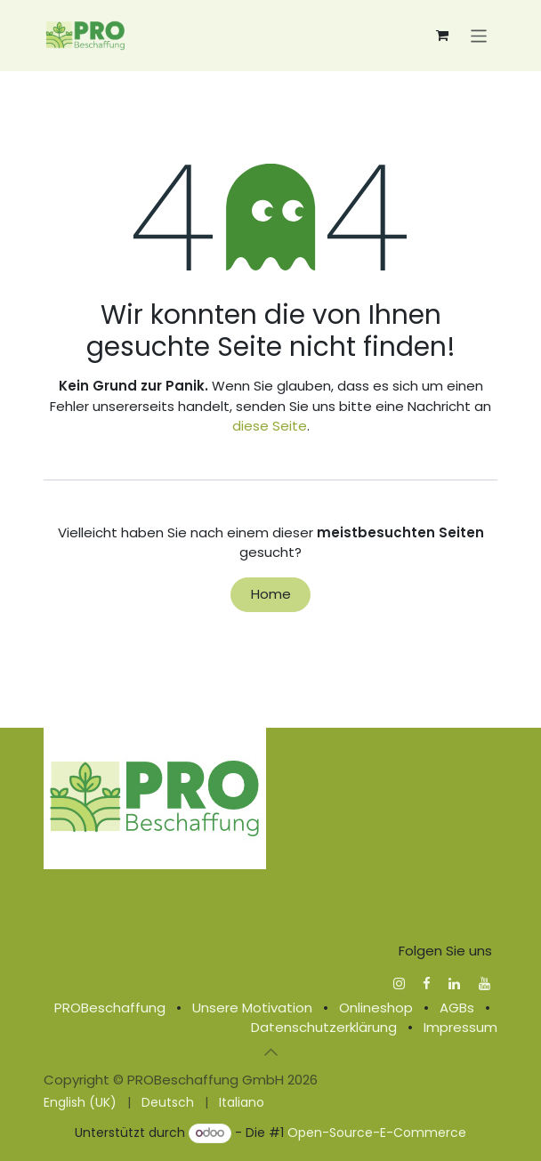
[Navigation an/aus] (479, 35)
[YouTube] (484, 983)
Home (271, 594)
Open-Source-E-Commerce (376, 1132)
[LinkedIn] (454, 983)
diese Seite (269, 425)
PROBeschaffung (110, 1007)
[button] (270, 1052)
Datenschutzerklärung (324, 1027)
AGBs (457, 1007)
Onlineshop (376, 1007)
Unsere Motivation (252, 1007)
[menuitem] (80, 1103)
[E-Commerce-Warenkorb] (442, 35)
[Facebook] (426, 983)
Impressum (460, 1027)
